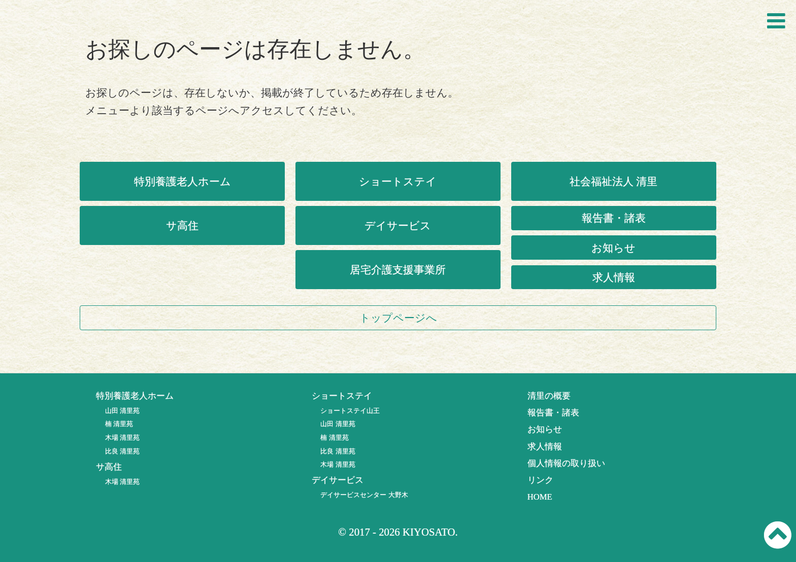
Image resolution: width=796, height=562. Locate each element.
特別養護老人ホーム (182, 181)
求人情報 (613, 277)
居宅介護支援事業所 (398, 269)
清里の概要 (549, 396)
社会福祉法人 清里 (613, 181)
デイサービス (397, 225)
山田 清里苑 (122, 410)
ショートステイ (398, 181)
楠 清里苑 (119, 424)
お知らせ (613, 248)
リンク (540, 480)
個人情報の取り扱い (566, 463)
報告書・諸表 (614, 218)
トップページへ (398, 318)
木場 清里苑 (122, 437)
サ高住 (182, 225)
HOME (539, 497)
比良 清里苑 (122, 451)
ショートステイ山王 (350, 410)
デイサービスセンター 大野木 (364, 495)
